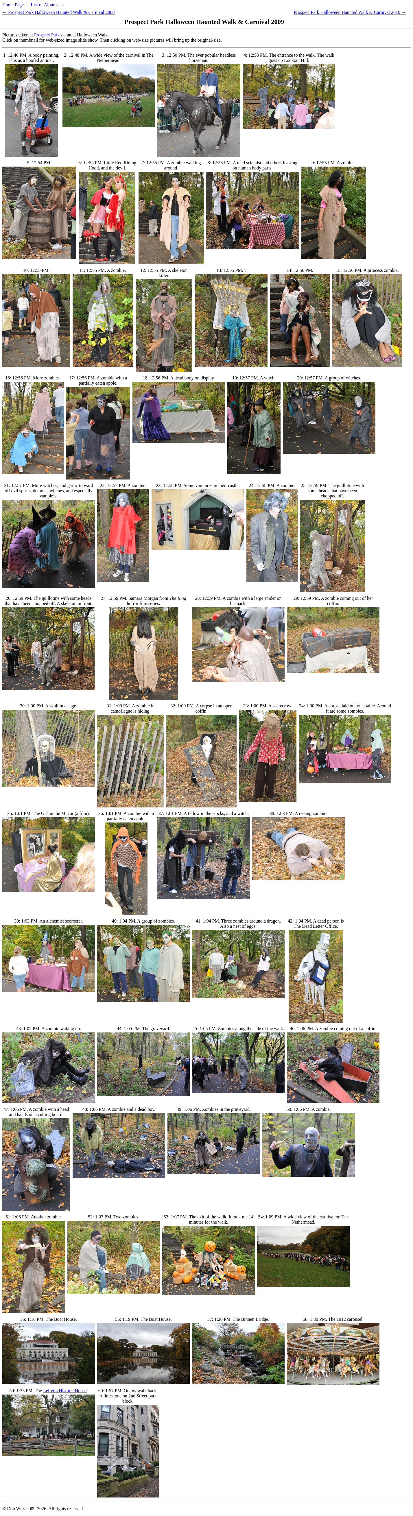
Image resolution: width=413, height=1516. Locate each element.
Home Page (13, 4)
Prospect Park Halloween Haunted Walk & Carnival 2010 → (350, 12)
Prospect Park (47, 34)
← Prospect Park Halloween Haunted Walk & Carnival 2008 (58, 12)
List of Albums (44, 4)
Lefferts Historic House (65, 1390)
